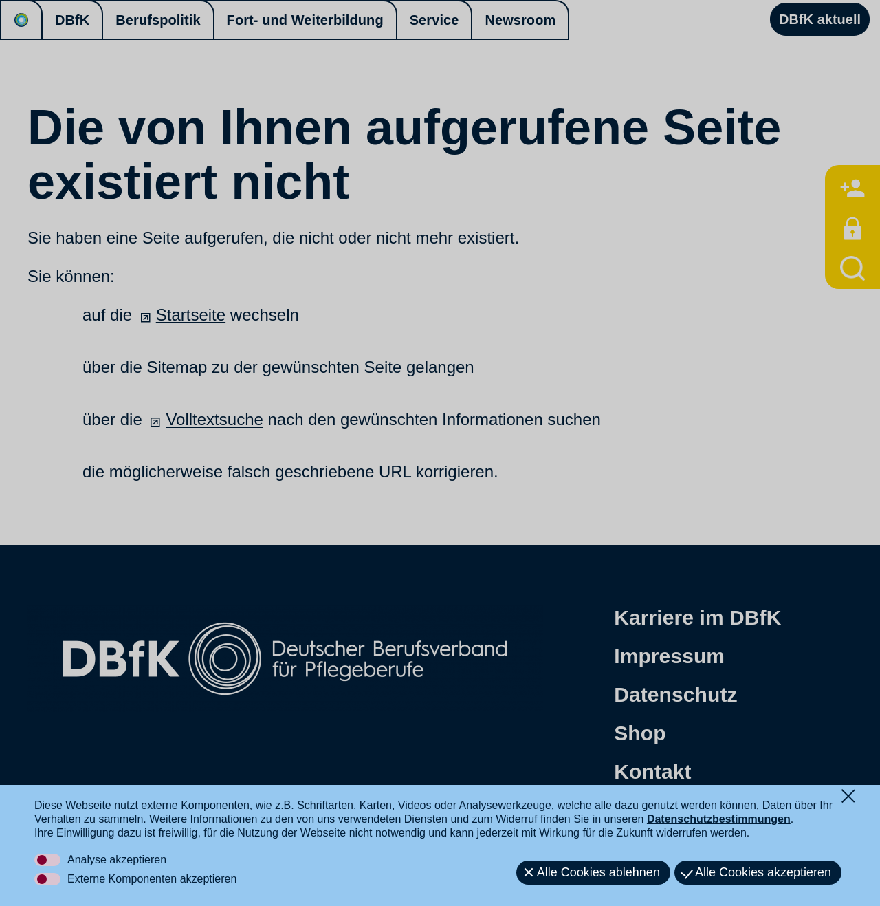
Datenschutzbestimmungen (719, 819)
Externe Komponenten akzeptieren (151, 879)
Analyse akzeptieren (116, 859)
